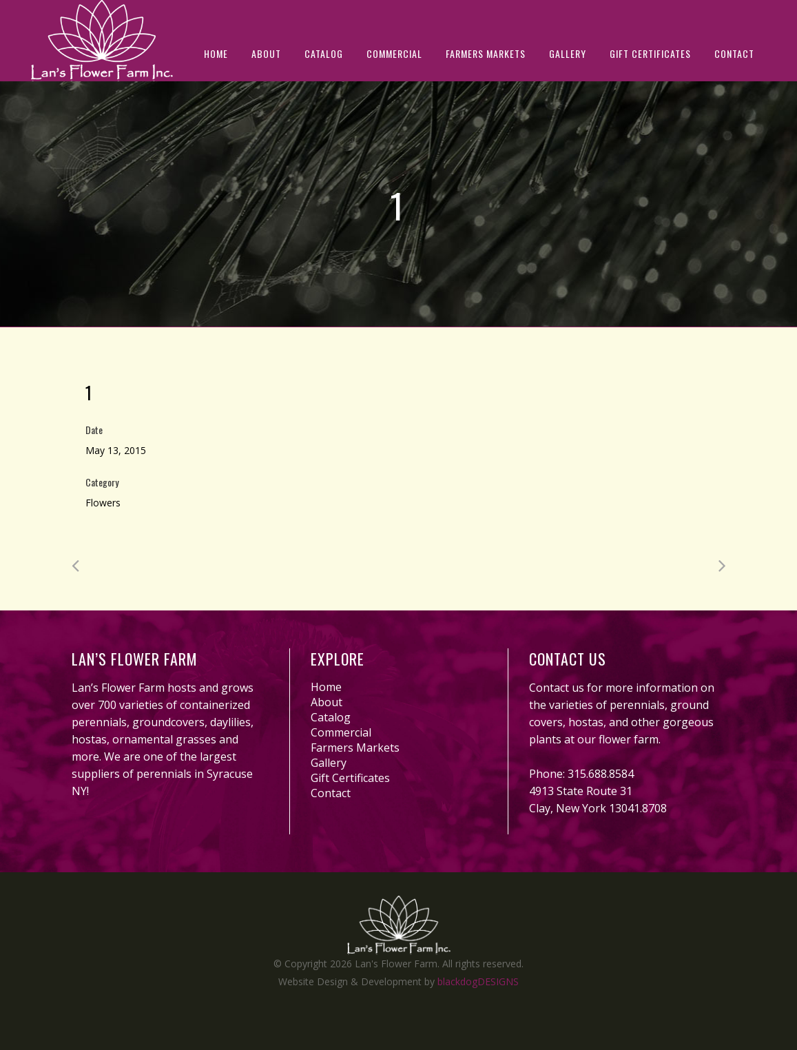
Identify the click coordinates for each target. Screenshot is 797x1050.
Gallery (328, 762)
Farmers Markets (355, 747)
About (326, 702)
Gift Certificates (350, 777)
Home (326, 686)
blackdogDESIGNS (478, 981)
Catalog (331, 717)
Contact (331, 793)
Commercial (341, 732)
